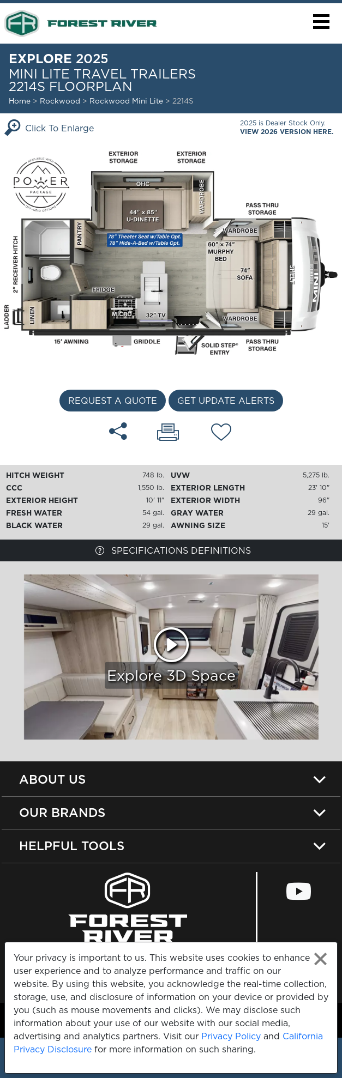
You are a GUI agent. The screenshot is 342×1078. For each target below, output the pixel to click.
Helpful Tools (71, 845)
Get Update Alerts (225, 401)
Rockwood (60, 100)
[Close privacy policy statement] (320, 959)
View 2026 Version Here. (286, 131)
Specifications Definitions (173, 550)
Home (20, 100)
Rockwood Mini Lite (127, 100)
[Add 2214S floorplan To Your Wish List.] (221, 433)
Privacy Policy (231, 1036)
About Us (52, 779)
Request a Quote (112, 401)
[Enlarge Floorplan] (171, 252)
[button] (321, 21)
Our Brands (62, 812)
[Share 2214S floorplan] (118, 431)
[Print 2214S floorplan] (168, 433)
